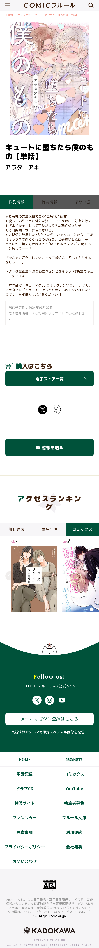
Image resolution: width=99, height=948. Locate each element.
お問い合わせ (25, 847)
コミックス (24, 15)
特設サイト (25, 789)
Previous (10, 575)
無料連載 (74, 746)
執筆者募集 (74, 789)
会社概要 (74, 833)
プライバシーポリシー (24, 833)
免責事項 (25, 818)
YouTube (74, 775)
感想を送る (49, 447)
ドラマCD (24, 775)
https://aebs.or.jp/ (52, 902)
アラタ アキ (22, 167)
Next (89, 575)
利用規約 (74, 818)
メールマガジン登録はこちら (49, 705)
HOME (10, 15)
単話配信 (25, 760)
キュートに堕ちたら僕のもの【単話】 (56, 15)
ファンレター (25, 804)
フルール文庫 (74, 804)
